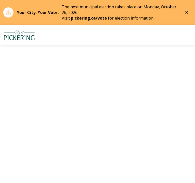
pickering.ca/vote (89, 18)
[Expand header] (187, 35)
